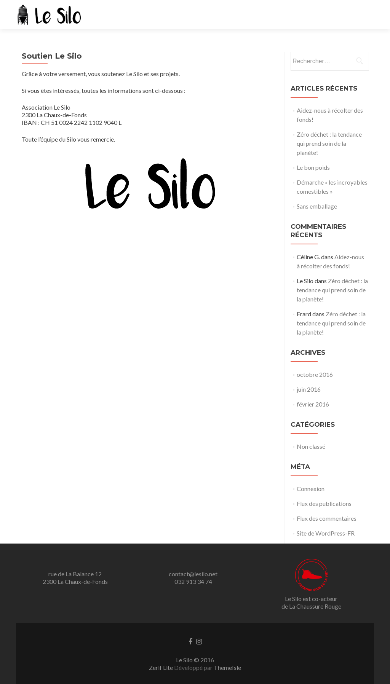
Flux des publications (324, 503)
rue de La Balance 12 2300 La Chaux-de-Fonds (75, 577)
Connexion (310, 488)
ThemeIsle (227, 667)
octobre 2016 (315, 374)
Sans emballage (317, 206)
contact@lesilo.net (193, 573)
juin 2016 (309, 389)
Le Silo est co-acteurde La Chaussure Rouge (311, 602)
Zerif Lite (161, 667)
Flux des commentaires (326, 518)
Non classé (311, 446)
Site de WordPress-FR (326, 533)
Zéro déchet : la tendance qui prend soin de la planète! (329, 143)
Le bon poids (313, 167)
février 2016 (313, 404)
